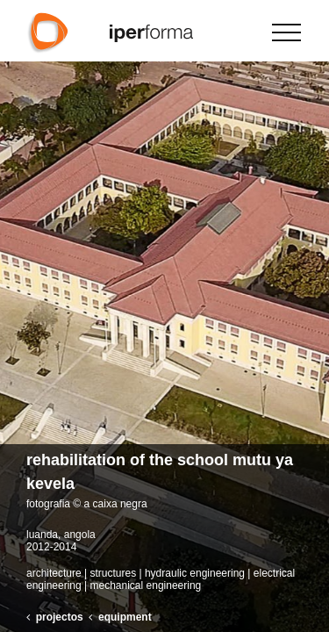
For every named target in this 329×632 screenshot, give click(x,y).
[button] (308, 316)
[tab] (164, 480)
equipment (125, 617)
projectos (59, 617)
